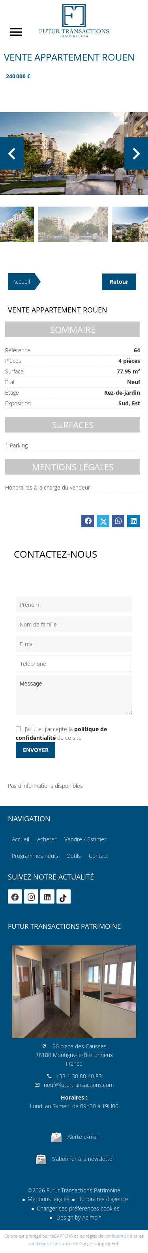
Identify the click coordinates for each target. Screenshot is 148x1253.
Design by (78, 1217)
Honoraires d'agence (102, 1199)
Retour (119, 281)
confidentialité (118, 1236)
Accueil (74, 20)
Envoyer (36, 750)
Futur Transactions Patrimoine (64, 926)
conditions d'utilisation (50, 1243)
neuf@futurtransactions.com (79, 1085)
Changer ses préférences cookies (78, 1208)
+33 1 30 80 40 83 (79, 1076)
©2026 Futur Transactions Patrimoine (74, 1190)
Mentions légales (48, 1199)
